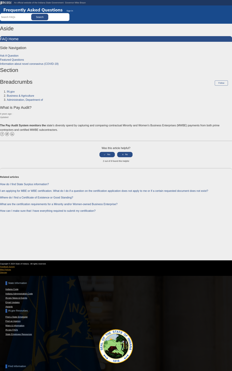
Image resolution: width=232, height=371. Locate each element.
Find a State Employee (16, 317)
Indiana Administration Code (19, 293)
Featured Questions (12, 59)
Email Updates (12, 302)
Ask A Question (9, 55)
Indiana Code (11, 289)
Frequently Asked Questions (33, 9)
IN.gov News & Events (16, 298)
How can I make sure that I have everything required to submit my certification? (48, 210)
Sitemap (3, 272)
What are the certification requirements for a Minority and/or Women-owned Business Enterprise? (59, 203)
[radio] (107, 154)
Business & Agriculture (20, 95)
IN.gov (11, 91)
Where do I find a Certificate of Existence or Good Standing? (36, 197)
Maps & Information (14, 325)
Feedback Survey (7, 267)
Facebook (2, 134)
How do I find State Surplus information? (24, 183)
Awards (9, 306)
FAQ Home (9, 39)
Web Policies (5, 270)
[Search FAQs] (16, 17)
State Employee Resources (18, 334)
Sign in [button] (70, 10)
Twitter (7, 134)
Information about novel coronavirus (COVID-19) (29, 63)
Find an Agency (12, 321)
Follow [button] (221, 83)
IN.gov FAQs (11, 330)
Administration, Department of (25, 99)
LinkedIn (12, 134)
